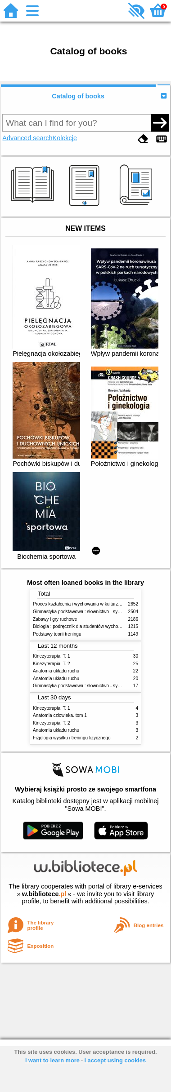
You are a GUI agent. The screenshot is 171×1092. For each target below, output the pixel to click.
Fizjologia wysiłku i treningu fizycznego (72, 737)
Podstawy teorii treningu (57, 634)
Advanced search (27, 137)
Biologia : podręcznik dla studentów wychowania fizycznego (93, 626)
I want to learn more (52, 1060)
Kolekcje (65, 137)
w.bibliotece (44, 893)
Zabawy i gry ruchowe (55, 619)
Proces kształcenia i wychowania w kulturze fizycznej (86, 603)
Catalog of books (78, 96)
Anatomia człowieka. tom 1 (60, 715)
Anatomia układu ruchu (56, 670)
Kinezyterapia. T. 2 (51, 663)
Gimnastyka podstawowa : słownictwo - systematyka (85, 611)
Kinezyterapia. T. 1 (51, 656)
